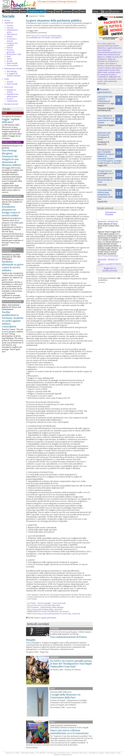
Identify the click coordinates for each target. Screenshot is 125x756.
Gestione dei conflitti (12, 44)
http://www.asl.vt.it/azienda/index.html (43, 605)
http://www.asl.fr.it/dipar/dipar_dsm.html (44, 609)
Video (82, 11)
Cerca (95, 11)
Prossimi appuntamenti (104, 90)
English (89, 11)
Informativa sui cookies (96, 753)
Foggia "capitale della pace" (11, 121)
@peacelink (102, 221)
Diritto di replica (110, 753)
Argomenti (8, 23)
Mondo (23, 11)
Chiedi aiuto (12, 101)
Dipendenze (12, 34)
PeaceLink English (11, 301)
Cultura (15, 11)
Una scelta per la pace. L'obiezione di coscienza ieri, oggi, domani (106, 119)
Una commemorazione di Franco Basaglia (56, 638)
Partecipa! (8, 87)
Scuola (9, 61)
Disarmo (54, 657)
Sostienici (72, 1)
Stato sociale (12, 63)
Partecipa (62, 1)
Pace (8, 11)
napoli (43, 617)
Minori (10, 47)
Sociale (8, 16)
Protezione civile (14, 54)
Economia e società (12, 40)
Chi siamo (42, 1)
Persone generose (11, 51)
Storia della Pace (11, 142)
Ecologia (50, 11)
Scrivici (10, 98)
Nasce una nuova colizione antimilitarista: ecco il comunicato (69, 732)
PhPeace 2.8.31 (64, 753)
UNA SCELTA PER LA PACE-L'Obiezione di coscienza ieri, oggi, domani (106, 101)
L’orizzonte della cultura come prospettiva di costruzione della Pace (105, 194)
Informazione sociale (13, 68)
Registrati (115, 11)
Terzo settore (12, 65)
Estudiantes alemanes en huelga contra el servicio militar (11, 211)
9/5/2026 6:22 (113, 260)
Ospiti (58, 11)
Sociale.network (11, 104)
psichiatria (51, 617)
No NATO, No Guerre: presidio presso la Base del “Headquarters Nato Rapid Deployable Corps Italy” (71, 663)
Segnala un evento (11, 91)
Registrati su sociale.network (109, 269)
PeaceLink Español (11, 196)
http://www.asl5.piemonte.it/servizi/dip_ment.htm (59, 614)
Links (6, 79)
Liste (76, 11)
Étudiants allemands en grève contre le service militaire (13, 266)
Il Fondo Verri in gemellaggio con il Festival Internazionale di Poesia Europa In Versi (105, 176)
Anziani (10, 25)
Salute (9, 58)
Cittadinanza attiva (36, 11)
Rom (9, 56)
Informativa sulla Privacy (79, 753)
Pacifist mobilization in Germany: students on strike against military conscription (12, 319)
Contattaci (52, 1)
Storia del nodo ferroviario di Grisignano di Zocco (104, 136)
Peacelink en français (9, 250)
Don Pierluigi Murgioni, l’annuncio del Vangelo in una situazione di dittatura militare (11, 157)
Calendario (67, 11)
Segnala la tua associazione (12, 95)
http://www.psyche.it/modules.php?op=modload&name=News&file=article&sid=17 (44, 37)
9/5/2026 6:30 (113, 221)
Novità (7, 20)
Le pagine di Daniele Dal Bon (13, 74)
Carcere (10, 27)
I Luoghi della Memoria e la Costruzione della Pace (65, 696)
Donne (10, 36)
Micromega (12, 71)
